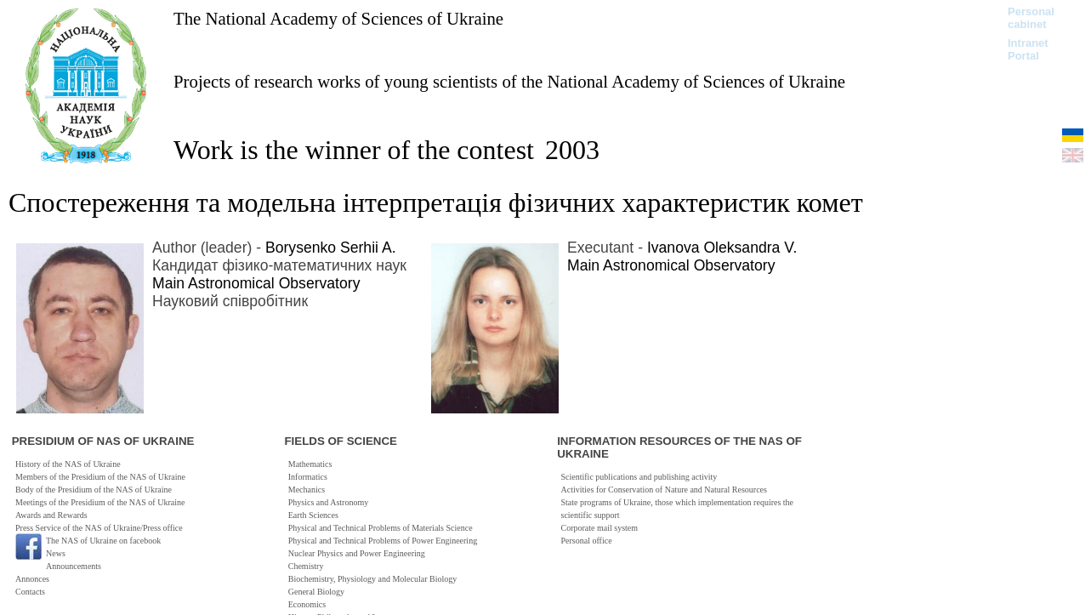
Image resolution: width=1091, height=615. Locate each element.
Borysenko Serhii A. (330, 247)
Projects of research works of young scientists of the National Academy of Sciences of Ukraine (509, 81)
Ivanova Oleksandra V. (722, 247)
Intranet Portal (1028, 49)
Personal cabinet (1031, 18)
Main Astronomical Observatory (256, 283)
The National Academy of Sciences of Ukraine (338, 18)
